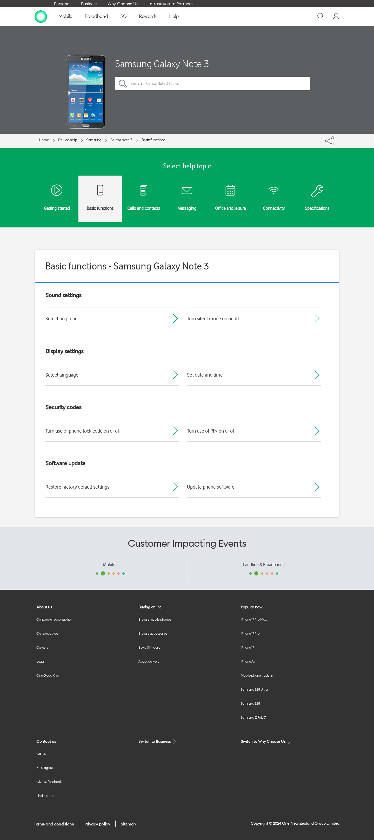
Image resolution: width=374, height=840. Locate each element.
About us (44, 607)
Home (44, 140)
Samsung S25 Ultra (254, 689)
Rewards (148, 16)
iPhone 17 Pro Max (254, 619)
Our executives (47, 633)
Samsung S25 (250, 703)
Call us (41, 754)
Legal (40, 661)
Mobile (65, 16)
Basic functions (153, 140)
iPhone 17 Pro (250, 633)
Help (174, 16)
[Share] (334, 139)
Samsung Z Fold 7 (253, 717)
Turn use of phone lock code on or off (83, 431)
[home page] (41, 16)
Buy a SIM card (149, 647)
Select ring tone (61, 318)
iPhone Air (248, 661)
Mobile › (110, 564)
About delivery (148, 661)
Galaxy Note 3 (121, 140)
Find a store (44, 796)
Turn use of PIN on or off (211, 431)
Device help (67, 140)
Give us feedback (49, 782)
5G (123, 16)
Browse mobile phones (154, 619)
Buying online (150, 607)
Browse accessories (152, 633)
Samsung (93, 140)
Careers (42, 647)
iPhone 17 (247, 647)
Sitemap (128, 824)
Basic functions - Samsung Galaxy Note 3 (127, 266)
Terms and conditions (54, 824)
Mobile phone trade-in (257, 675)
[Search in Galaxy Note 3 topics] (212, 83)
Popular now (252, 607)
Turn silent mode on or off (213, 318)
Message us (44, 768)
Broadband (96, 16)
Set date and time (205, 375)
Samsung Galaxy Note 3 (162, 64)
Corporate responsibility (53, 619)
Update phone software (211, 487)
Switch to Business (157, 741)
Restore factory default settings (77, 487)
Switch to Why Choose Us (266, 741)
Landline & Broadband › (264, 564)
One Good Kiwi (47, 675)
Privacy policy (97, 824)
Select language (61, 375)
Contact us (46, 741)
